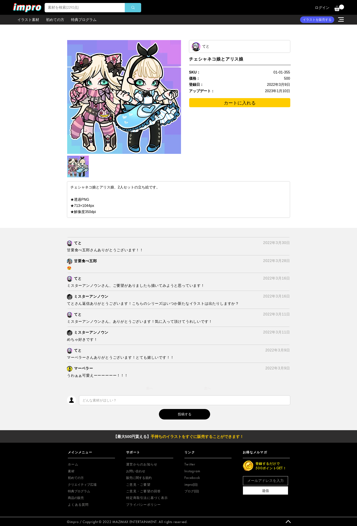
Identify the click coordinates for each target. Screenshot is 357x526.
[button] (339, 8)
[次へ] (207, 388)
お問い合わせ (135, 471)
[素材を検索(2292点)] (81, 7)
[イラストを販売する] (317, 19)
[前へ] (149, 388)
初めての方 (76, 477)
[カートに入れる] (239, 102)
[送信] (265, 490)
